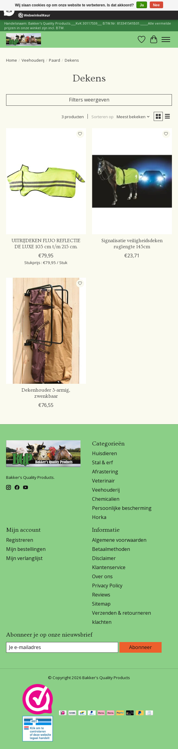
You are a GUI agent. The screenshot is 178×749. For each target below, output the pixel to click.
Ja (142, 5)
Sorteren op (102, 116)
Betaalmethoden (111, 549)
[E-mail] (62, 647)
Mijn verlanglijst (24, 558)
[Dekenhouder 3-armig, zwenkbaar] (46, 331)
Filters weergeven (89, 99)
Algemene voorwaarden (119, 540)
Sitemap (101, 603)
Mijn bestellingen (26, 549)
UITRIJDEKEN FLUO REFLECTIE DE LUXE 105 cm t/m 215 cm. (46, 243)
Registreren (19, 540)
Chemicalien (105, 499)
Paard (54, 60)
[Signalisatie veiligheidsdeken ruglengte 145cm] (132, 181)
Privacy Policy (107, 585)
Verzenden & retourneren (121, 613)
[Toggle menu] (166, 39)
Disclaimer (104, 558)
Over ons (102, 576)
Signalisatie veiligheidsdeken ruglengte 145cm (132, 243)
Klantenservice (108, 567)
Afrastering (105, 471)
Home (11, 60)
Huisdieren (104, 453)
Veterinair (103, 480)
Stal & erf (102, 462)
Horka (99, 517)
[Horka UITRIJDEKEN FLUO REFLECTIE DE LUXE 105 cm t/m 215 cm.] (46, 181)
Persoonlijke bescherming (122, 508)
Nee (156, 5)
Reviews (101, 594)
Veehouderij (33, 60)
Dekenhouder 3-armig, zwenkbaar (46, 393)
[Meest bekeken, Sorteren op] (133, 116)
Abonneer (140, 647)
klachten (101, 622)
